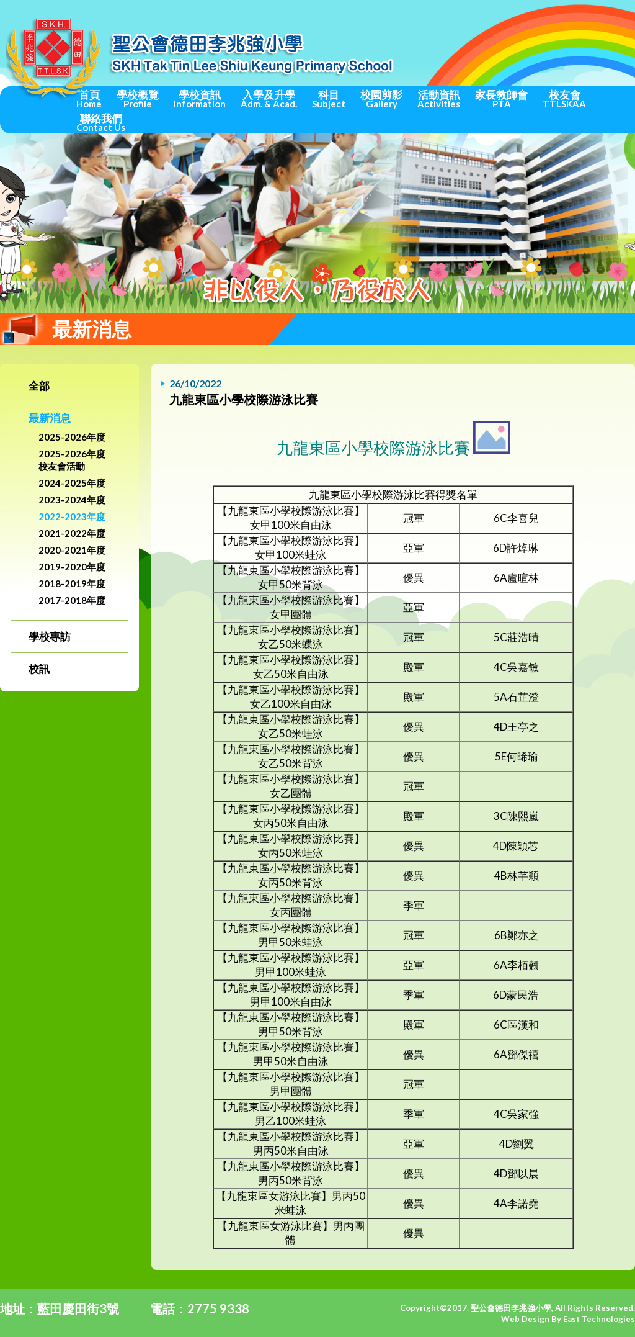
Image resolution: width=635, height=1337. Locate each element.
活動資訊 (438, 98)
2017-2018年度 (71, 600)
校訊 (39, 668)
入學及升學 (269, 98)
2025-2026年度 (71, 437)
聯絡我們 (100, 122)
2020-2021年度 (71, 550)
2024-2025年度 (71, 482)
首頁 (89, 98)
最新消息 (50, 418)
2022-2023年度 (71, 516)
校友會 (564, 98)
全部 (39, 385)
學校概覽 (138, 98)
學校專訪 (50, 636)
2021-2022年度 (71, 533)
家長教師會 (501, 98)
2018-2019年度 (71, 583)
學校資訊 (200, 98)
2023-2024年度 (71, 499)
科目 (328, 98)
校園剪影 (381, 98)
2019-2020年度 (71, 566)
